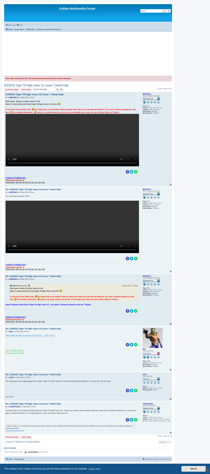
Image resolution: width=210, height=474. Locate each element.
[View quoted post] (29, 285)
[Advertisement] (88, 53)
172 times (155, 113)
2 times (154, 390)
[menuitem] (19, 25)
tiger (144, 349)
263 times (155, 366)
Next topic (26, 89)
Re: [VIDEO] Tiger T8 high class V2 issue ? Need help (33, 189)
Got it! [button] (194, 469)
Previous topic (11, 89)
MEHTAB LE (147, 94)
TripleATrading (148, 404)
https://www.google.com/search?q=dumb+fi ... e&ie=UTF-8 (30, 335)
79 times (154, 364)
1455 (148, 361)
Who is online (10, 448)
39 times (154, 111)
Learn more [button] (94, 468)
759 (148, 106)
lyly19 (145, 374)
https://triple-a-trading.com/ (15, 430)
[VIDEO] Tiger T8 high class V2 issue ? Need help (36, 85)
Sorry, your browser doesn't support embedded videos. (72, 140)
